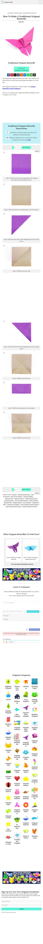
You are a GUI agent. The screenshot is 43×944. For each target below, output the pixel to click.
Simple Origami (17, 502)
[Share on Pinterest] (11, 74)
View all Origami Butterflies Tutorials (22, 564)
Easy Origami (10, 13)
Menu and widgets (40, 3)
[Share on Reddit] (21, 74)
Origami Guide (9, 2)
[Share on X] (15, 74)
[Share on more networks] (34, 74)
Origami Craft (9, 498)
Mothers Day (33, 13)
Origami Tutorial (19, 498)
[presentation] (30, 624)
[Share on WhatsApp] (28, 74)
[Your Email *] (21, 905)
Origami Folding (28, 496)
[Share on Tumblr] (18, 74)
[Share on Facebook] (8, 74)
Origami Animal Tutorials (29, 506)
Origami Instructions (24, 494)
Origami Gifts (8, 502)
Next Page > (26, 147)
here (29, 140)
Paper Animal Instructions (13, 506)
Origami (14, 494)
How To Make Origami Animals (30, 504)
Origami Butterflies (27, 13)
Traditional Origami (18, 13)
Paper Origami (33, 500)
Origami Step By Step (31, 498)
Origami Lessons (9, 500)
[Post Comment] (34, 629)
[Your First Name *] (21, 901)
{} (19, 611)
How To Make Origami (21, 500)
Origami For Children (13, 504)
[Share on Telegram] (24, 74)
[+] (21, 611)
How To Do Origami (16, 496)
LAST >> (37, 151)
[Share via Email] (31, 74)
